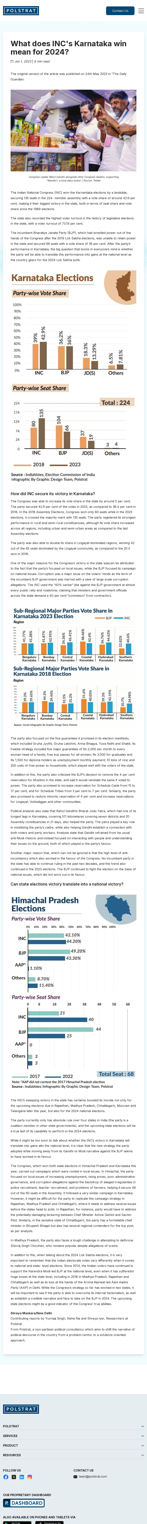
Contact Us (120, 11)
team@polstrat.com (93, 1476)
